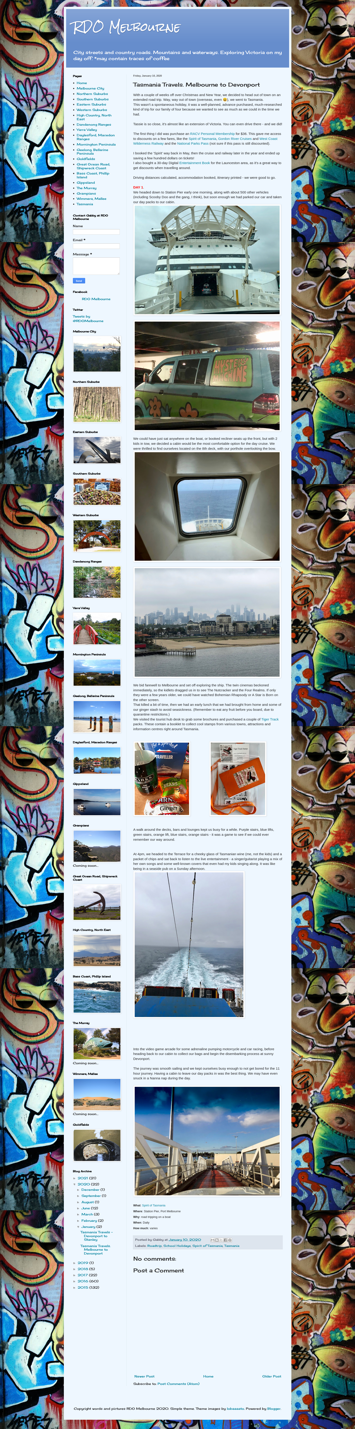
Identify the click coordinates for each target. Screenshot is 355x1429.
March (88, 1214)
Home (208, 1376)
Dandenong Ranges (94, 124)
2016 (83, 1281)
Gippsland (86, 182)
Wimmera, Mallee (91, 198)
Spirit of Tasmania (202, 139)
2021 (83, 1178)
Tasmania (231, 1246)
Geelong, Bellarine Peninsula (92, 151)
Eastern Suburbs (91, 104)
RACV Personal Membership (212, 134)
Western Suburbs (92, 110)
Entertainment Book (194, 163)
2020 (84, 1184)
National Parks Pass (193, 143)
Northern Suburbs (92, 94)
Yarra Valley (87, 130)
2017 (83, 1275)
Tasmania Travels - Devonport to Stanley (97, 1236)
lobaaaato (235, 1408)
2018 (83, 1269)
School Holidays (177, 1246)
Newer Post (144, 1376)
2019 (83, 1263)
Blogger (274, 1408)
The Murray (86, 188)
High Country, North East (94, 117)
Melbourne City (90, 88)
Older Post (271, 1376)
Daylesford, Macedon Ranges (96, 137)
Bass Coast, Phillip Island (93, 175)
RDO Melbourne (126, 27)
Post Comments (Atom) (178, 1384)
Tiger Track (269, 719)
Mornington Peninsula (96, 144)
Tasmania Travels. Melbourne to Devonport (96, 1249)
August (88, 1202)
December (91, 1189)
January (89, 1227)
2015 (83, 1287)
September (92, 1196)
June (86, 1208)
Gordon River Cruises (235, 139)
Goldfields (86, 159)
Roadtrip (154, 1246)
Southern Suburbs (93, 99)
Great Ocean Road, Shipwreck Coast (93, 166)
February (90, 1220)
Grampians (86, 193)
